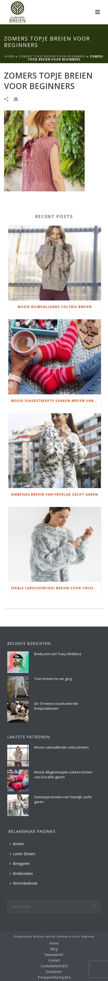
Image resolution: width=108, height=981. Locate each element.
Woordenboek (24, 883)
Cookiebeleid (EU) (54, 966)
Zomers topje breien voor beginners (52, 56)
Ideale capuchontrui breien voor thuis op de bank (56, 588)
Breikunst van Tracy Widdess (57, 653)
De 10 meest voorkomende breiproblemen (56, 706)
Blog (54, 949)
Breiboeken (21, 873)
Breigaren (20, 863)
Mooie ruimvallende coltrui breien (54, 307)
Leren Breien (22, 853)
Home (10, 56)
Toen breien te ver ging (53, 678)
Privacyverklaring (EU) (54, 977)
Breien (17, 843)
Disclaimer (54, 972)
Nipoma (87, 936)
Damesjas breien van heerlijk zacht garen (54, 494)
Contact (54, 960)
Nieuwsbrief (54, 955)
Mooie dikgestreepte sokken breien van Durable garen (56, 400)
